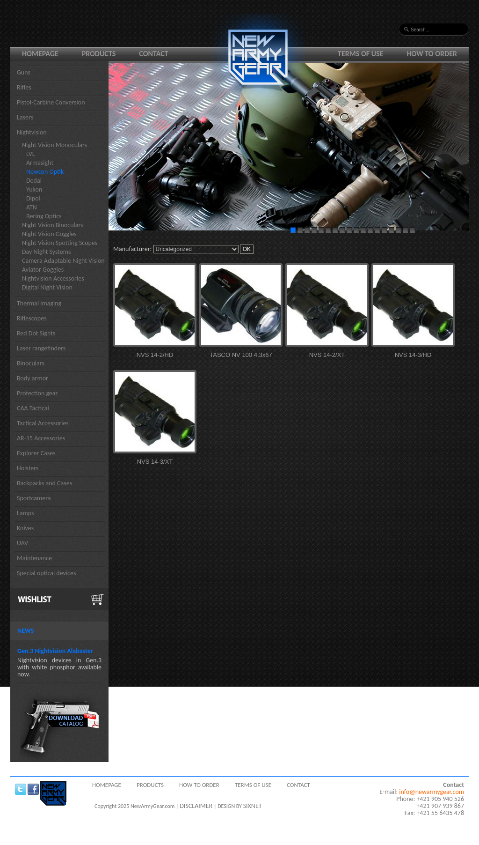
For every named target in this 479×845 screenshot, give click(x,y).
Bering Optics (44, 216)
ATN (31, 207)
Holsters (27, 468)
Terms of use (361, 53)
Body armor (32, 378)
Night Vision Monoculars (54, 145)
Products (99, 53)
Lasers (25, 117)
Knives (25, 528)
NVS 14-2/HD (155, 354)
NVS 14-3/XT (155, 461)
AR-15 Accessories (41, 438)
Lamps (25, 513)
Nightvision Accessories (53, 278)
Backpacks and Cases (44, 483)
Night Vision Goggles (49, 234)
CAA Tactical (33, 408)
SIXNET (252, 806)
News (25, 631)
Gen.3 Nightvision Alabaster (55, 651)
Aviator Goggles (43, 270)
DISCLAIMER (196, 806)
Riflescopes (32, 318)
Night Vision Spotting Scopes (59, 243)
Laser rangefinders (41, 348)
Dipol (33, 198)
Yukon (34, 189)
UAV (22, 543)
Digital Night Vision (47, 287)
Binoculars (30, 363)
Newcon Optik (45, 172)
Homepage (40, 53)
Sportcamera (34, 498)
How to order (432, 53)
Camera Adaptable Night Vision (63, 261)
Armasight (39, 163)
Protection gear (37, 393)
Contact (153, 53)
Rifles (24, 87)
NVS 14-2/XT (327, 354)
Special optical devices (46, 573)
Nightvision (32, 132)
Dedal (34, 181)
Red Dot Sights (36, 333)
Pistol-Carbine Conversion (51, 102)
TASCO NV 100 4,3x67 (241, 354)
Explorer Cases (36, 453)
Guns (23, 72)
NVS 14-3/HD (413, 354)
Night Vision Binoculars (52, 225)
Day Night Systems (46, 252)
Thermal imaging (39, 303)
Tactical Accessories (43, 423)
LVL (30, 154)
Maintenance (34, 558)
